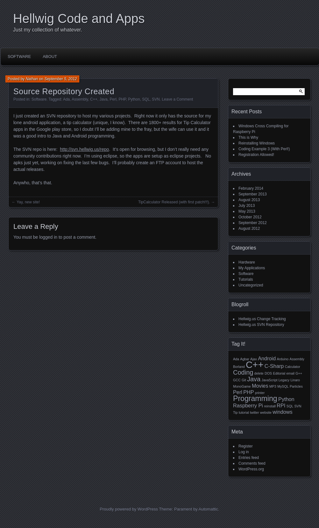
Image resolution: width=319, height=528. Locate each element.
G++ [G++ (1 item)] (298, 373)
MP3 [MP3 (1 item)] (272, 386)
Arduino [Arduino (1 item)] (283, 359)
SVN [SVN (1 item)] (297, 406)
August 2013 (249, 200)
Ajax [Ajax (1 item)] (253, 359)
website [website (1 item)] (266, 412)
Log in (243, 452)
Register (245, 446)
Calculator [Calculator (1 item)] (292, 367)
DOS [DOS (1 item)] (268, 373)
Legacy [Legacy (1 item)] (284, 380)
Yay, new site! (28, 202)
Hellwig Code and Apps (79, 18)
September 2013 (252, 194)
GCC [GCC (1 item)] (237, 380)
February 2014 (250, 188)
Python (134, 99)
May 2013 (246, 211)
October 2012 (250, 217)
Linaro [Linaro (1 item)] (295, 380)
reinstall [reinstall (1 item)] (270, 406)
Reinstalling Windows (256, 143)
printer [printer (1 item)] (260, 393)
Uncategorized (250, 285)
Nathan (32, 79)
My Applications (251, 268)
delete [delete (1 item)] (259, 373)
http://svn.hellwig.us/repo (84, 149)
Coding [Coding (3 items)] (243, 372)
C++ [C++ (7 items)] (254, 364)
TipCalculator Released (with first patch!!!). (174, 202)
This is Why (248, 137)
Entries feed (248, 457)
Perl (113, 99)
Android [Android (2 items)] (267, 358)
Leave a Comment (177, 99)
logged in (48, 237)
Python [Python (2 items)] (286, 399)
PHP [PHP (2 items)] (248, 392)
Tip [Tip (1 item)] (235, 412)
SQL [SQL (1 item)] (290, 406)
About (50, 56)
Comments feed (252, 463)
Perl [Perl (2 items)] (237, 392)
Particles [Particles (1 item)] (296, 386)
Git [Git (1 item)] (244, 380)
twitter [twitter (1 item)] (254, 412)
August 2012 (249, 228)
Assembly (80, 99)
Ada (66, 99)
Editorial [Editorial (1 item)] (279, 373)
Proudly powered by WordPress (129, 509)
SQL (146, 99)
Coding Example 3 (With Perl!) (264, 149)
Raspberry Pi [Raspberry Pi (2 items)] (248, 405)
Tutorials (245, 279)
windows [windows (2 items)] (282, 412)
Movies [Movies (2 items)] (260, 386)
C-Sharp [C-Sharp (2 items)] (274, 366)
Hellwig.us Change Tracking (262, 319)
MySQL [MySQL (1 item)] (283, 386)
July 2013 (246, 205)
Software (19, 56)
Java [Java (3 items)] (253, 379)
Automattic (208, 509)
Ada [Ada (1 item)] (236, 359)
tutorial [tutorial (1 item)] (244, 412)
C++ (93, 99)
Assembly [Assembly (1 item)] (297, 359)
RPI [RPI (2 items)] (281, 405)
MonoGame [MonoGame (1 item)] (242, 386)
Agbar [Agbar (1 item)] (244, 359)
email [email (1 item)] (290, 373)
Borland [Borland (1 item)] (239, 367)
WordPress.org (251, 469)
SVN (156, 99)
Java (103, 99)
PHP (122, 99)
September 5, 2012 (60, 79)
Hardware (246, 262)
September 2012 (252, 223)
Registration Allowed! (256, 154)
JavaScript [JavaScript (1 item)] (270, 380)
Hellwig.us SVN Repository (261, 324)
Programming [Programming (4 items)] (255, 398)
